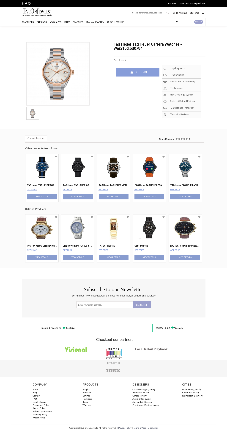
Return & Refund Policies (179, 101)
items (194, 12)
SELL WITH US (115, 22)
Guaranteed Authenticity (179, 82)
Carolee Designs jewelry (143, 389)
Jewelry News (39, 401)
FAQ (35, 398)
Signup (183, 12)
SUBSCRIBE (142, 305)
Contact (36, 395)
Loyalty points (174, 68)
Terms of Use (139, 427)
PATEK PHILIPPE (107, 245)
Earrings (42, 22)
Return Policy (39, 408)
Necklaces (56, 22)
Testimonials (173, 88)
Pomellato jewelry (140, 392)
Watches (78, 22)
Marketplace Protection (178, 108)
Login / (176, 12)
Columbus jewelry (190, 392)
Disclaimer (153, 427)
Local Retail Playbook (151, 349)
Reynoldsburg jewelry (192, 395)
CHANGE (198, 22)
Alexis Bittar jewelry (141, 398)
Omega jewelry (139, 395)
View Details (42, 196)
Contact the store (35, 138)
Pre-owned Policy (41, 405)
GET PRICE (139, 72)
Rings (67, 22)
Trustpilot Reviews (176, 114)
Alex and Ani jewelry (142, 401)
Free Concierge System (178, 95)
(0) (189, 139)
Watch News (39, 417)
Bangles (86, 389)
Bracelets (28, 22)
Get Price (32, 189)
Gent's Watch (141, 245)
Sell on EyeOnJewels (42, 411)
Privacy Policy (124, 427)
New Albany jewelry (191, 389)
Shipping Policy (40, 414)
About (35, 389)
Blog (35, 392)
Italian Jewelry (95, 22)
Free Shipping (173, 75)
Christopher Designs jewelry (145, 405)
